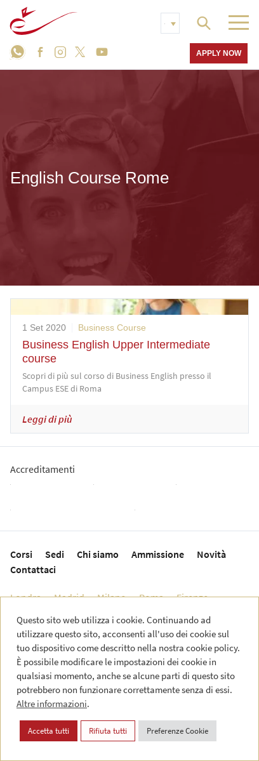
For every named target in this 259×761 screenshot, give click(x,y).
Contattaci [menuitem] (33, 569)
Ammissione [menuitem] (157, 554)
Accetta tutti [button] (48, 730)
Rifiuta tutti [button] (108, 730)
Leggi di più (47, 419)
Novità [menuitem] (211, 554)
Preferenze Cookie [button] (177, 730)
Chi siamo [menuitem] (98, 554)
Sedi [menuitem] (54, 554)
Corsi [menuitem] (21, 554)
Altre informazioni (52, 704)
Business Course (112, 327)
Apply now (218, 53)
